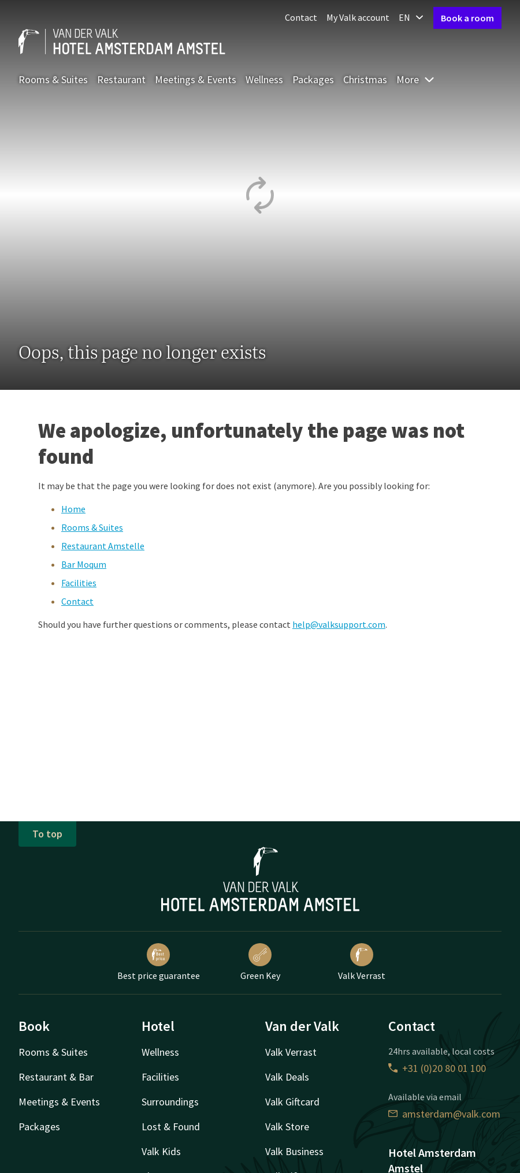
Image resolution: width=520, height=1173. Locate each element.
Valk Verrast (361, 962)
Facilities (78, 583)
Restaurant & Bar (56, 1076)
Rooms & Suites (53, 79)
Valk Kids (161, 1151)
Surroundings (170, 1101)
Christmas (365, 79)
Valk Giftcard (292, 1101)
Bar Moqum (83, 564)
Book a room (467, 18)
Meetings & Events (195, 79)
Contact (301, 17)
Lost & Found (171, 1126)
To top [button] (47, 833)
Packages (313, 79)
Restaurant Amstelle (102, 546)
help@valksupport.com (338, 624)
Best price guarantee (158, 962)
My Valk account (357, 17)
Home (73, 509)
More (415, 79)
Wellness (264, 79)
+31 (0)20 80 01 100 (437, 1068)
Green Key (260, 962)
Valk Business (294, 1151)
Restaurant (121, 79)
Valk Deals (287, 1076)
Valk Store (287, 1126)
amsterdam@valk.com (444, 1113)
